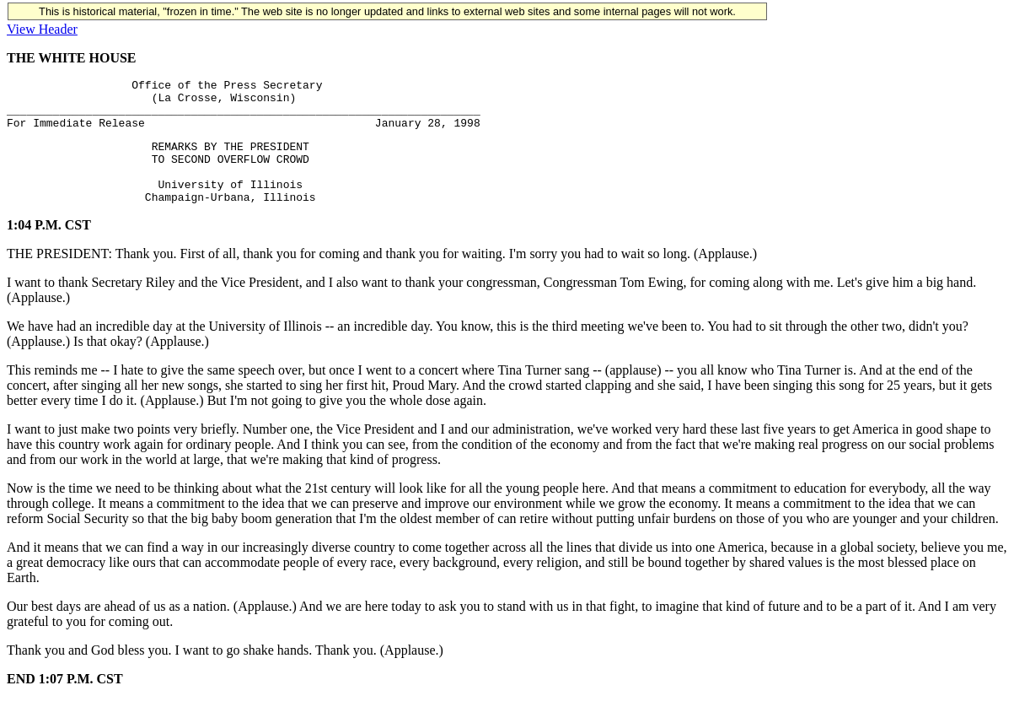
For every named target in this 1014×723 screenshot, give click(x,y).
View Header (42, 29)
